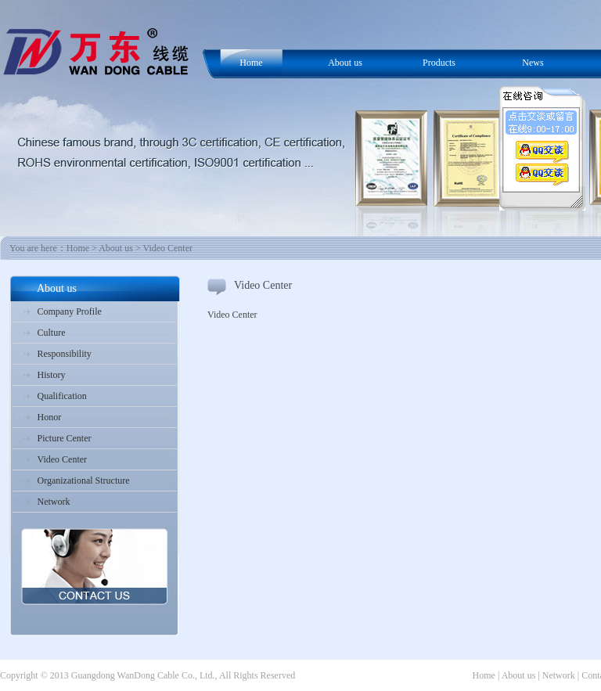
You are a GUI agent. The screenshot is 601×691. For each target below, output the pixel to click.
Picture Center (65, 438)
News (532, 62)
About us (345, 62)
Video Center (63, 459)
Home (250, 62)
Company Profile (70, 311)
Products (439, 62)
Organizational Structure (84, 480)
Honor (50, 417)
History (52, 374)
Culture (52, 332)
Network (54, 501)
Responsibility (65, 353)
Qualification (62, 395)
